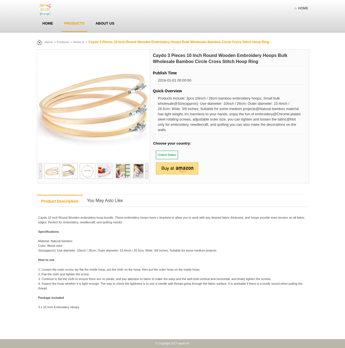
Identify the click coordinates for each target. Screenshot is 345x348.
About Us (105, 23)
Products (74, 23)
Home (303, 8)
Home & (78, 42)
